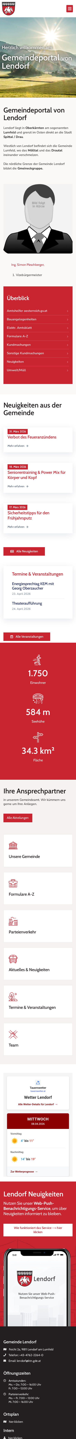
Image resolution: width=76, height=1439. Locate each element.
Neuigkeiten (38, 362)
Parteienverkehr (22, 931)
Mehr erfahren (18, 445)
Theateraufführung (27, 603)
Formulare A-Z (38, 336)
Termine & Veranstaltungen (32, 1007)
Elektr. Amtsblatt (38, 328)
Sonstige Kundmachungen (38, 353)
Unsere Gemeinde (24, 856)
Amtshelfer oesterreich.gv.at (38, 311)
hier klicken (16, 1421)
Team (13, 1045)
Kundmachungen (38, 345)
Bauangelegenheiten (38, 319)
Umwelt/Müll (38, 370)
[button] (69, 8)
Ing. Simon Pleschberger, (27, 265)
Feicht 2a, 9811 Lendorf (23, 1349)
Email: (25, 1361)
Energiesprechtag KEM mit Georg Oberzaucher (33, 586)
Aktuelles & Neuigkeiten (29, 969)
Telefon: (26, 1355)
